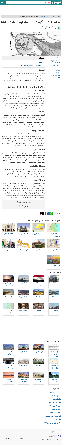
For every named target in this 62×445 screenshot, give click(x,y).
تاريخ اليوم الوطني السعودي (53, 416)
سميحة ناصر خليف (41, 27)
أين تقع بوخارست (56, 395)
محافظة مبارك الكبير (56, 76)
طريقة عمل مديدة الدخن (54, 402)
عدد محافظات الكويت (56, 66)
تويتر (42, 213)
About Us (22, 438)
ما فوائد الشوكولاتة (55, 412)
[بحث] (48, 2)
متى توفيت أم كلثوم (55, 392)
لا (21, 206)
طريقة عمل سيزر (56, 419)
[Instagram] (53, 432)
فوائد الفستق (57, 399)
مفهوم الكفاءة (56, 409)
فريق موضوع (7, 438)
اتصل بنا (8, 432)
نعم (26, 206)
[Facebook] (60, 432)
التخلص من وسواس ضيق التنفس (51, 423)
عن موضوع (21, 432)
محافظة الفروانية (57, 71)
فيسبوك (47, 213)
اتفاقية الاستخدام (6, 435)
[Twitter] (56, 432)
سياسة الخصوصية (20, 435)
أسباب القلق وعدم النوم (54, 406)
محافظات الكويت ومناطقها (55, 62)
